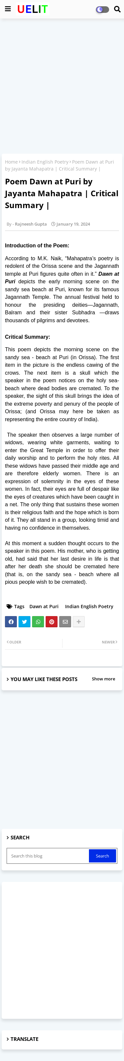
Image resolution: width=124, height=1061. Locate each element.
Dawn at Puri (44, 606)
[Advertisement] (62, 87)
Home (11, 162)
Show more (103, 679)
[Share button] (79, 621)
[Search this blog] (48, 855)
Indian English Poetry (44, 162)
